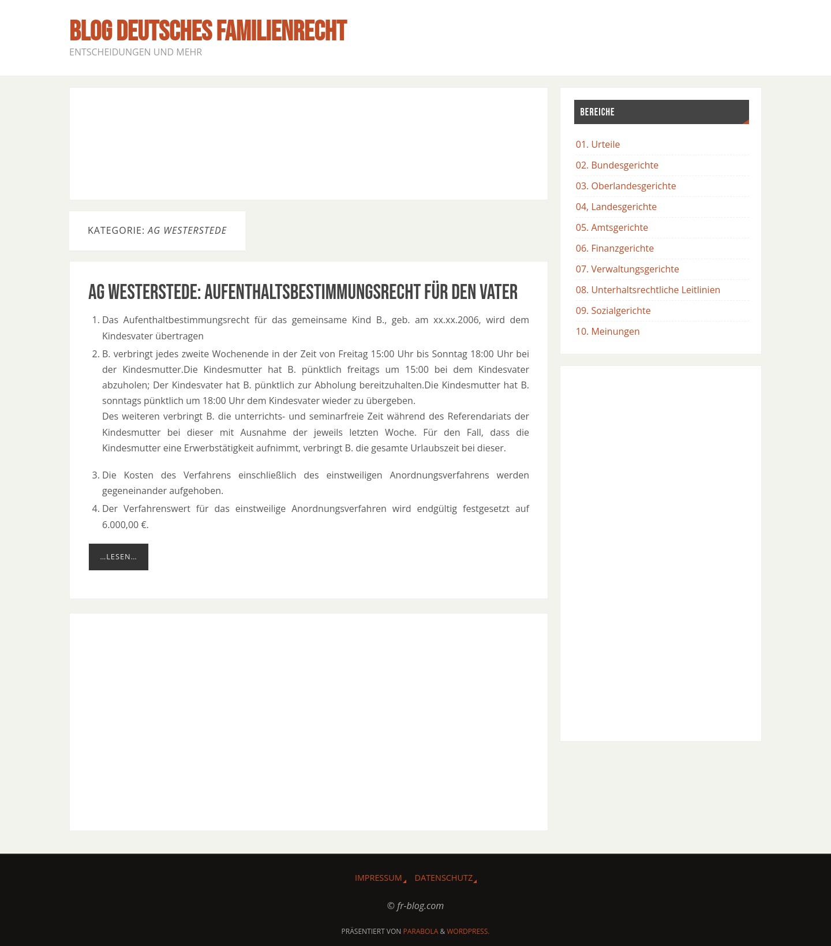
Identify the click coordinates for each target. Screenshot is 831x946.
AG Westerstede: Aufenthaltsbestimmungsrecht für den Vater (303, 293)
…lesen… (118, 556)
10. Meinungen (608, 331)
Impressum (378, 877)
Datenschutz (444, 877)
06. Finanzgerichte (615, 248)
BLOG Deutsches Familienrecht (207, 32)
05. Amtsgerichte (612, 227)
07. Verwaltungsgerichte (627, 269)
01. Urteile (598, 144)
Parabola (421, 931)
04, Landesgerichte (616, 206)
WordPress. (468, 931)
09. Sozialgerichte (613, 310)
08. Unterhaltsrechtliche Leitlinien (648, 289)
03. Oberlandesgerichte (626, 186)
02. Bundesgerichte (617, 165)
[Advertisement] (309, 141)
